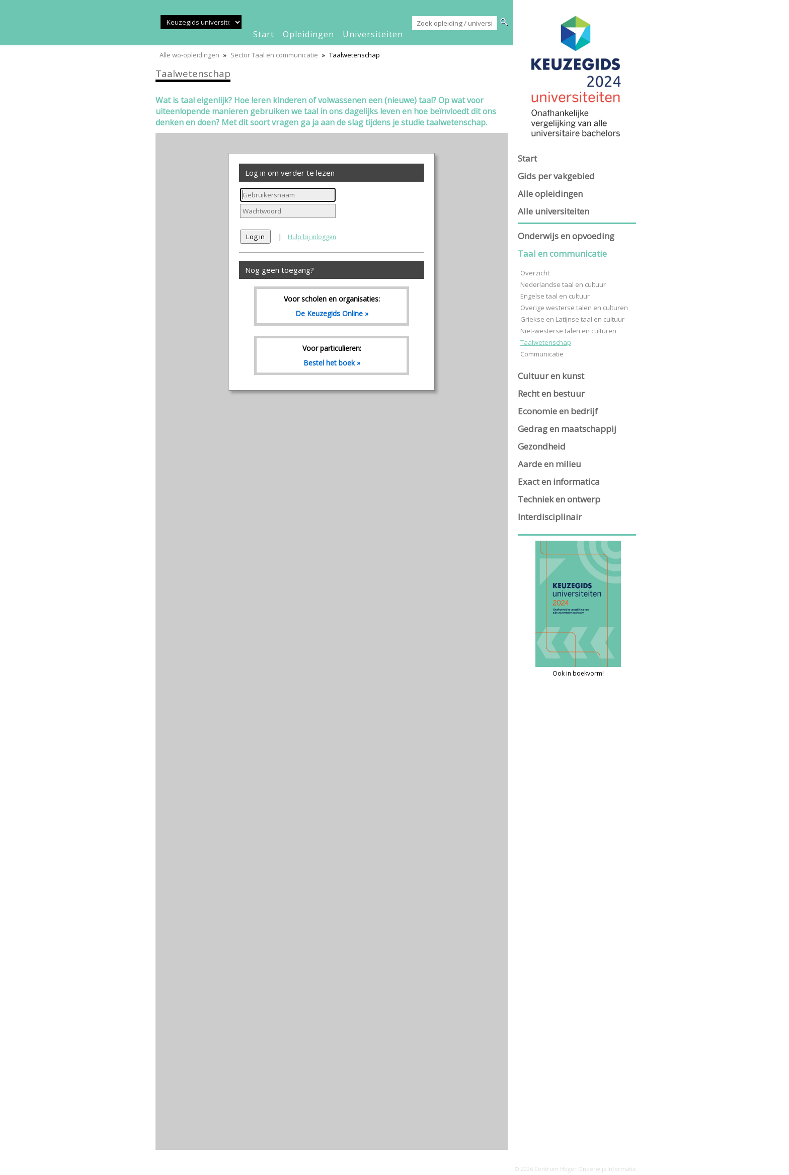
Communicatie (542, 353)
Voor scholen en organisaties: (332, 306)
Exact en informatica (559, 481)
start (263, 34)
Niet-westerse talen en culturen (568, 330)
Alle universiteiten (553, 211)
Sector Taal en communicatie (274, 54)
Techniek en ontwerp (559, 499)
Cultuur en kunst (551, 376)
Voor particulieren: (332, 355)
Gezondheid (542, 446)
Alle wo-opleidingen (189, 54)
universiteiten (373, 34)
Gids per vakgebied (556, 176)
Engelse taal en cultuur (555, 296)
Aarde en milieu (549, 464)
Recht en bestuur (551, 393)
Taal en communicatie (562, 253)
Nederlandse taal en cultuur (563, 284)
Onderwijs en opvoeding (566, 236)
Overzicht (534, 272)
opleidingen (308, 34)
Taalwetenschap (545, 342)
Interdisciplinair (550, 517)
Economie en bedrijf (558, 411)
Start (527, 158)
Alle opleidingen (550, 193)
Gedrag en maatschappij (567, 428)
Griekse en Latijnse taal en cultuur (572, 319)
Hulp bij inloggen (312, 237)
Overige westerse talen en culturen (574, 307)
